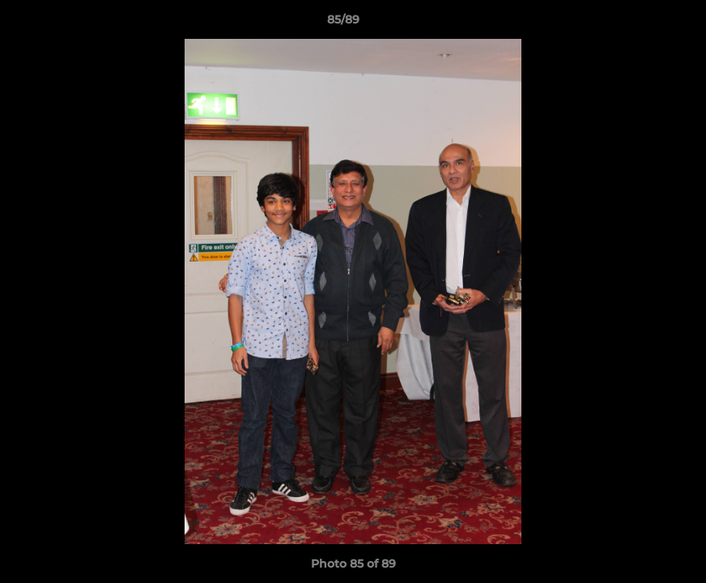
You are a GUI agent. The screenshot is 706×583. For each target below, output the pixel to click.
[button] (638, 23)
